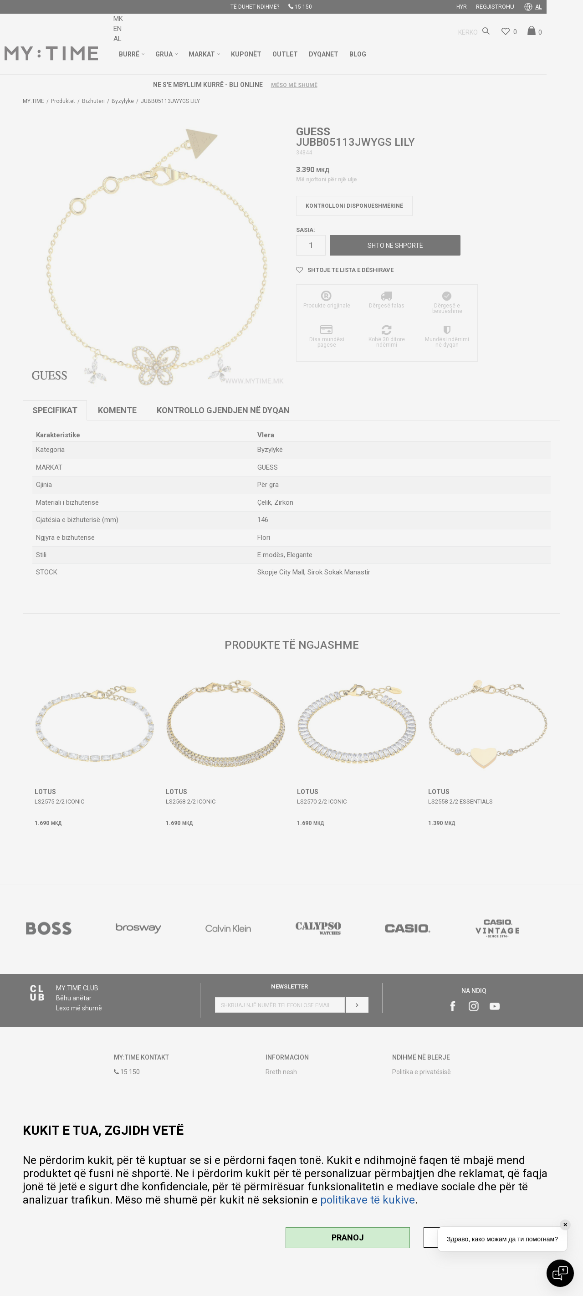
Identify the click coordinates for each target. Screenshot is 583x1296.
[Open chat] (560, 1273)
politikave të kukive (367, 1200)
